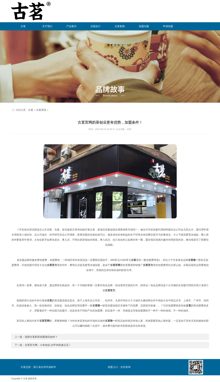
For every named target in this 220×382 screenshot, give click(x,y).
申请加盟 (168, 26)
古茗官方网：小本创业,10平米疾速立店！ (48, 344)
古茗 (23, 26)
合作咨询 (125, 367)
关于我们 (47, 26)
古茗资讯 (41, 109)
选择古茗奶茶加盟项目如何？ (41, 336)
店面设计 (95, 26)
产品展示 (71, 26)
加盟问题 (144, 26)
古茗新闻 (120, 26)
